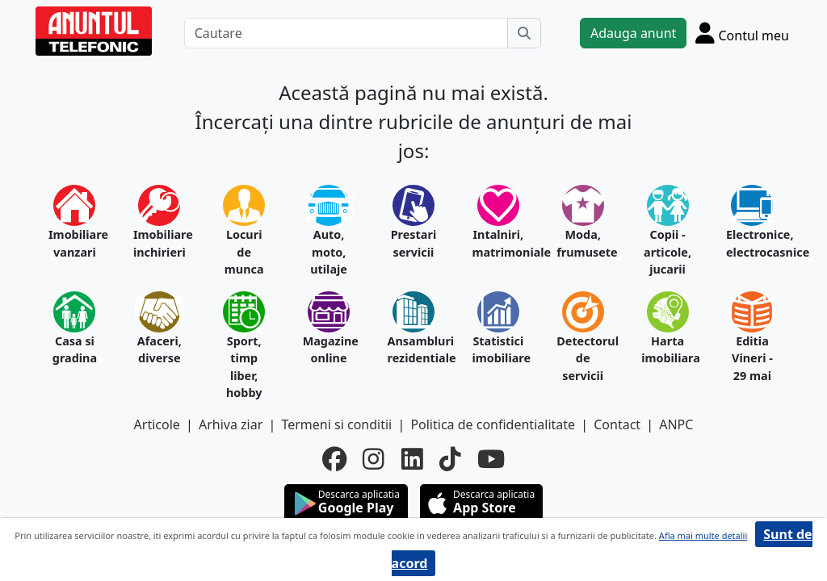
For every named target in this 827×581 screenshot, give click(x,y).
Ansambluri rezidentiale (414, 349)
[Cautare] (346, 33)
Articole (157, 424)
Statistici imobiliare (498, 349)
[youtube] (491, 459)
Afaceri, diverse (159, 349)
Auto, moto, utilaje (328, 252)
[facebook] (334, 459)
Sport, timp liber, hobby (244, 367)
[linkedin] (412, 459)
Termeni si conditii (336, 424)
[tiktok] (450, 459)
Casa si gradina (74, 349)
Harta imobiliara (667, 349)
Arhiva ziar (230, 424)
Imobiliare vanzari (74, 243)
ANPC (676, 424)
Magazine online (329, 349)
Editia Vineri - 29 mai (752, 358)
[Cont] (742, 33)
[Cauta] (524, 33)
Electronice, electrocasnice (752, 243)
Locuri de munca (244, 252)
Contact (617, 424)
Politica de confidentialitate (492, 424)
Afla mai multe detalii (703, 535)
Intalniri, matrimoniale (498, 243)
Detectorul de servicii (582, 358)
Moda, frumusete (582, 243)
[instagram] (373, 459)
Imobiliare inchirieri (159, 243)
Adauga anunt (633, 33)
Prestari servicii (414, 243)
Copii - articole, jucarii (667, 252)
